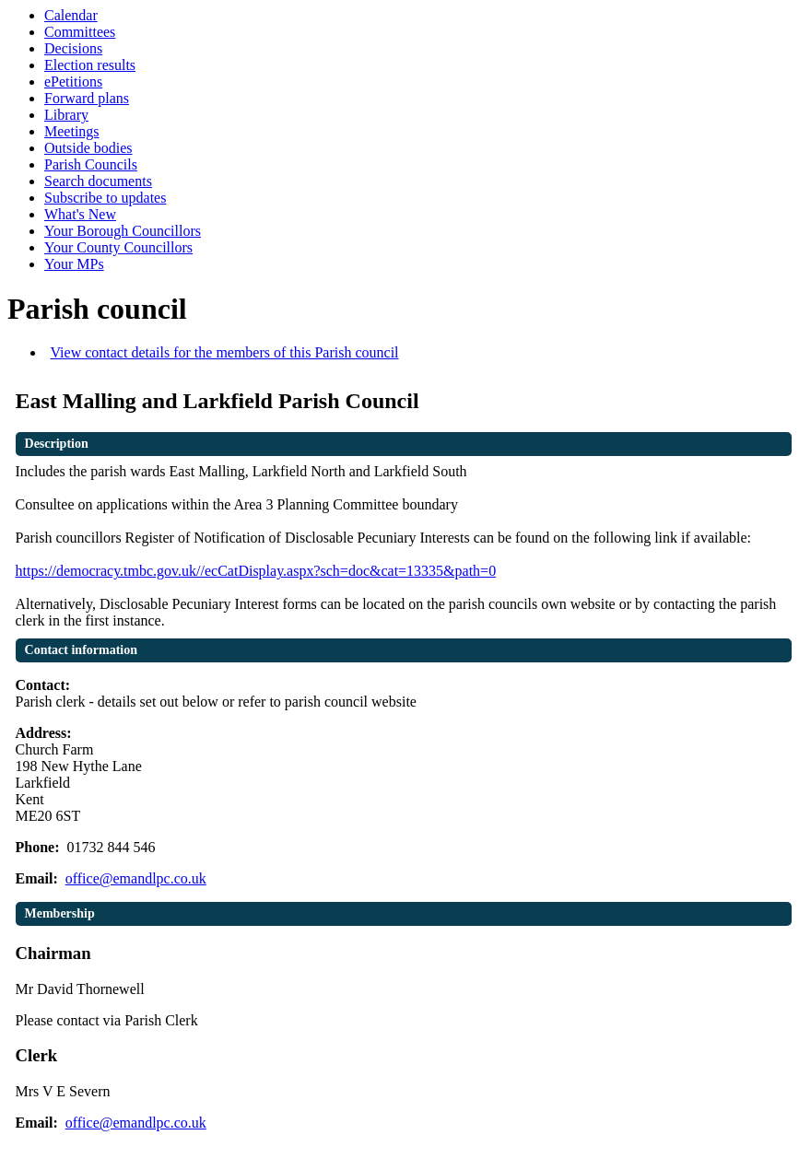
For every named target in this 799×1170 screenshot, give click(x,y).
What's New (80, 214)
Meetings (72, 131)
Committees (79, 32)
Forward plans (86, 98)
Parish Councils (90, 164)
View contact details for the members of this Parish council (225, 352)
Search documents (98, 181)
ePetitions (73, 81)
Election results (89, 65)
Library (66, 115)
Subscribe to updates (105, 197)
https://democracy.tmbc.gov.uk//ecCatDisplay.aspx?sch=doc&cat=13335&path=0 (256, 571)
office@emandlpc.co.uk (135, 878)
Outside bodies (88, 148)
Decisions (73, 48)
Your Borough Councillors (122, 231)
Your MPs (74, 264)
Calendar (71, 15)
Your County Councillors (118, 247)
